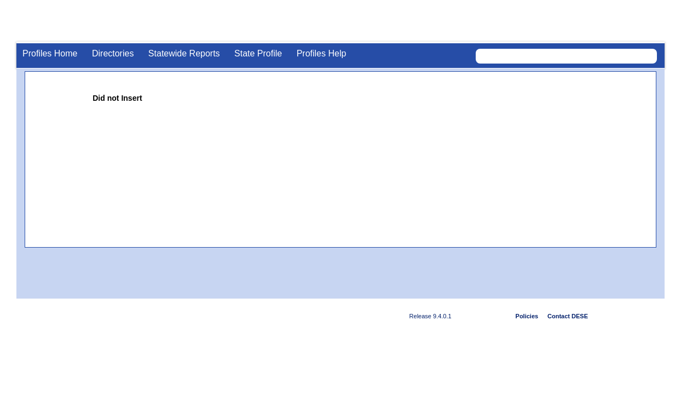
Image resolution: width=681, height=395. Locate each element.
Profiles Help (322, 53)
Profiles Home (49, 53)
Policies (527, 316)
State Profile (258, 53)
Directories (113, 53)
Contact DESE (567, 316)
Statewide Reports (184, 53)
